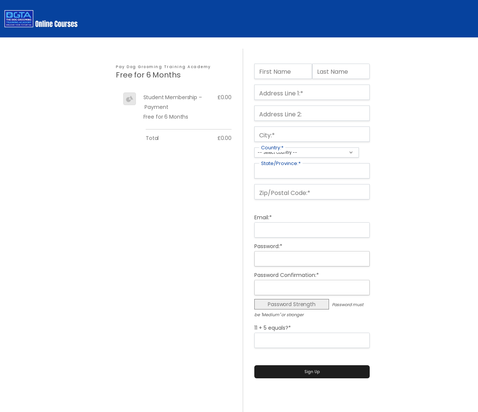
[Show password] (360, 258)
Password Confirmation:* (286, 275)
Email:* (263, 217)
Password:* (268, 246)
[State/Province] (312, 170)
